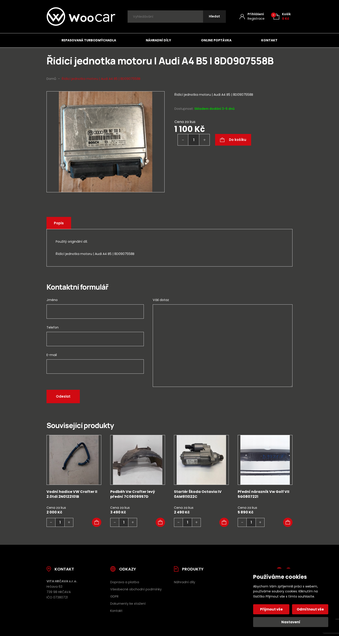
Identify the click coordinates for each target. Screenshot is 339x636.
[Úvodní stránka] (81, 16)
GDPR (114, 596)
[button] (96, 522)
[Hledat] (214, 16)
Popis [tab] (59, 223)
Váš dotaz (161, 300)
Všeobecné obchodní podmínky (136, 589)
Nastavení (290, 622)
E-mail (52, 355)
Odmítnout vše (310, 609)
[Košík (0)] (282, 16)
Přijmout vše (271, 609)
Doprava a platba (124, 582)
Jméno (52, 300)
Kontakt (269, 40)
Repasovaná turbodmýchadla (88, 40)
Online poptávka (216, 40)
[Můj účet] (252, 16)
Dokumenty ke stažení (128, 603)
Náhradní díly (158, 40)
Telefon (53, 327)
